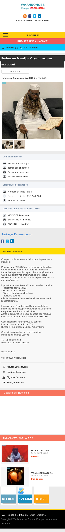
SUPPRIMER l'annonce (19, 219)
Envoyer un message (18, 172)
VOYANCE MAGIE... (42, 473)
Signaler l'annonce (16, 377)
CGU (32, 515)
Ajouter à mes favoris (17, 367)
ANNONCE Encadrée (18, 224)
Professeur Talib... (41, 450)
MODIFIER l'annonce (18, 215)
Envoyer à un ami (15, 382)
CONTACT (42, 515)
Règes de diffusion (17, 515)
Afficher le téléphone (18, 176)
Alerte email (31, 48)
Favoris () (12, 48)
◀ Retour (15, 71)
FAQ (3, 515)
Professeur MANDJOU (24, 78)
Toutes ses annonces (18, 167)
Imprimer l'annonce (16, 372)
